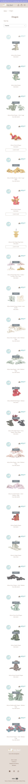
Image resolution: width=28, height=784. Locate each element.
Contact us (14, 761)
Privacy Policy (15, 781)
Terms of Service (8, 781)
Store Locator (14, 759)
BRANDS (14, 765)
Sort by (6, 21)
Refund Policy (22, 781)
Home (5, 10)
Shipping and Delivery (14, 763)
